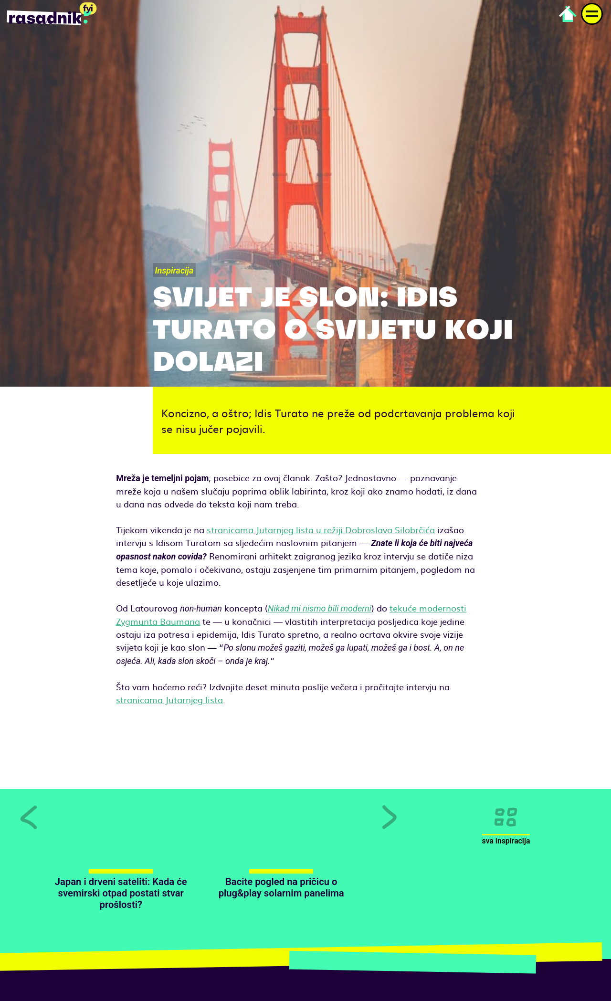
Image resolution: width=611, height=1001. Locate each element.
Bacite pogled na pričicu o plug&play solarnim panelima (281, 887)
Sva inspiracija (506, 840)
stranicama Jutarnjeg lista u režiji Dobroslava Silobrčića (321, 529)
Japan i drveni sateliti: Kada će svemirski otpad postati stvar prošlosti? (121, 893)
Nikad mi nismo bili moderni (319, 608)
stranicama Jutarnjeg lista (169, 699)
